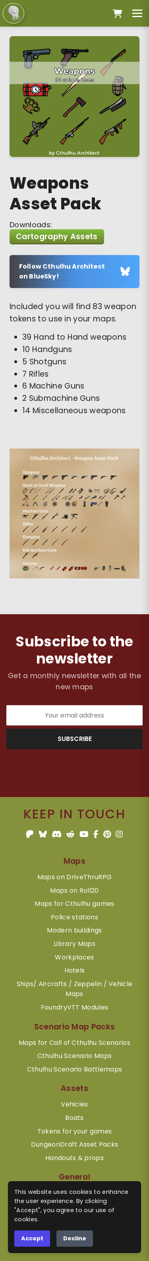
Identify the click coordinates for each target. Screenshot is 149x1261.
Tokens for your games (74, 1131)
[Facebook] (96, 834)
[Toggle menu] (137, 13)
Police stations (74, 917)
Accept (32, 1238)
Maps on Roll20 (74, 890)
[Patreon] (30, 834)
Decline (74, 1238)
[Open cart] (117, 13)
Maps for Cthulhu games (74, 903)
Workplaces (74, 957)
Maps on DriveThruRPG (74, 877)
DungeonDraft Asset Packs (74, 1144)
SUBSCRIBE (75, 738)
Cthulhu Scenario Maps (74, 1055)
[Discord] (57, 834)
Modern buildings (74, 930)
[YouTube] (84, 834)
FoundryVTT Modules (74, 1007)
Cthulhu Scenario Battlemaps (74, 1069)
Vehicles (74, 1104)
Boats (74, 1117)
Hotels (74, 970)
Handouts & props (74, 1157)
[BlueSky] (43, 834)
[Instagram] (119, 834)
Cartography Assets (57, 236)
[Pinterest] (107, 834)
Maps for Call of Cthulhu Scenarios (74, 1042)
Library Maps (74, 943)
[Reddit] (70, 834)
